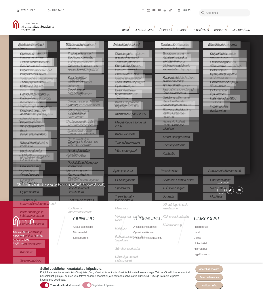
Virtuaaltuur (165, 7)
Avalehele (24, 7)
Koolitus (222, 23)
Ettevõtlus (204, 23)
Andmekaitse (201, 243)
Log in (186, 7)
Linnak (198, 226)
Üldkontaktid (201, 237)
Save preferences (207, 274)
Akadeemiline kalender (147, 221)
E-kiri (239, 184)
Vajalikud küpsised (103, 282)
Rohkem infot (206, 284)
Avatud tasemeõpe (84, 221)
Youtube (154, 7)
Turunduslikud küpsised (65, 282)
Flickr (159, 7)
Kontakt (47, 7)
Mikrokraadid (81, 226)
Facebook (143, 7)
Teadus (187, 23)
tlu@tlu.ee (18, 237)
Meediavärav (241, 23)
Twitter (230, 184)
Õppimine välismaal (145, 226)
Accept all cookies (206, 264)
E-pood (198, 232)
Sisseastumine (153, 23)
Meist (136, 23)
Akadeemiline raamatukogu (150, 232)
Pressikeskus (202, 221)
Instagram (148, 7)
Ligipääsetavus (203, 248)
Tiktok (170, 7)
